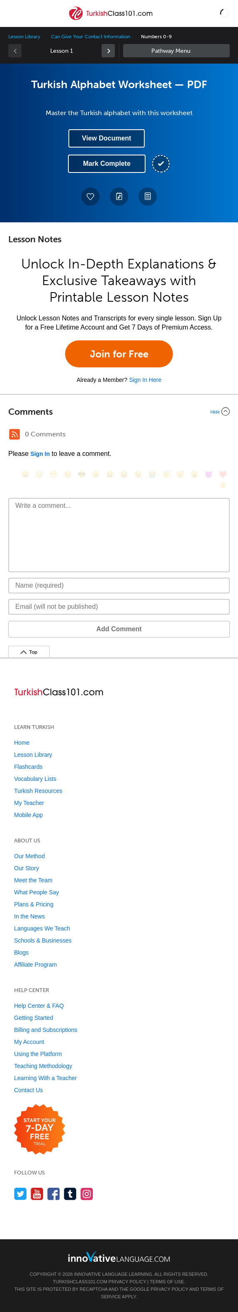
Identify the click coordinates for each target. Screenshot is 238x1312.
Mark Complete (107, 163)
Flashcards (28, 766)
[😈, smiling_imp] (209, 474)
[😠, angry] (96, 474)
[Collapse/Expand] (119, 411)
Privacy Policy (127, 1281)
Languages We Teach (42, 928)
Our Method (29, 856)
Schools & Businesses (43, 940)
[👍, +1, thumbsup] (223, 484)
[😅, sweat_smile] (124, 474)
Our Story (26, 868)
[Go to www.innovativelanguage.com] (119, 1256)
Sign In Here (145, 380)
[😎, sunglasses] (82, 474)
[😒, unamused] (68, 474)
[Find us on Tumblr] (70, 1193)
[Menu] (13, 13)
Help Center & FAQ (39, 1005)
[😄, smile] (25, 474)
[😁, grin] (53, 474)
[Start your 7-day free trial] (39, 1129)
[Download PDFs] (147, 196)
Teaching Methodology (43, 1066)
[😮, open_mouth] (194, 474)
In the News (29, 916)
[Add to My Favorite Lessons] (90, 196)
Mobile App (28, 815)
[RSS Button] (14, 434)
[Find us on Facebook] (53, 1193)
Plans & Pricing (33, 904)
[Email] (119, 607)
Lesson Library (24, 36)
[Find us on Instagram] (86, 1193)
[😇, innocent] (166, 474)
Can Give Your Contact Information (90, 36)
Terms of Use (167, 1281)
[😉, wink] (138, 474)
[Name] (119, 585)
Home (21, 742)
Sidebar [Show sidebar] (176, 50)
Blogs (21, 952)
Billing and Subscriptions (46, 1029)
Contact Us (28, 1090)
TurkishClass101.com (80, 1281)
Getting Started (33, 1017)
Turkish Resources (38, 791)
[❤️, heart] (223, 474)
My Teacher (29, 803)
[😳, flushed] (39, 474)
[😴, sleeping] (180, 474)
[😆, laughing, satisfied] (110, 474)
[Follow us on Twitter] (20, 1193)
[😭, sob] (152, 474)
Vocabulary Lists (35, 778)
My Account (29, 1042)
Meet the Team (33, 880)
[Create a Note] (119, 196)
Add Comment (118, 629)
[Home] (111, 19)
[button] (224, 13)
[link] (108, 50)
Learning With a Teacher (45, 1078)
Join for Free (119, 354)
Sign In (40, 453)
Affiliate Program (35, 964)
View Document (106, 138)
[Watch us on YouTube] (37, 1193)
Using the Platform (38, 1054)
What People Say (36, 892)
